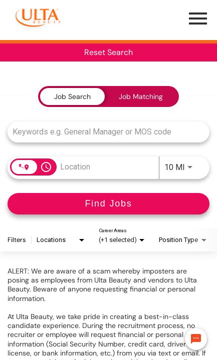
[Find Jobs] (108, 203)
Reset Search (108, 52)
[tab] (72, 96)
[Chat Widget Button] (196, 339)
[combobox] (103, 131)
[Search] (108, 203)
